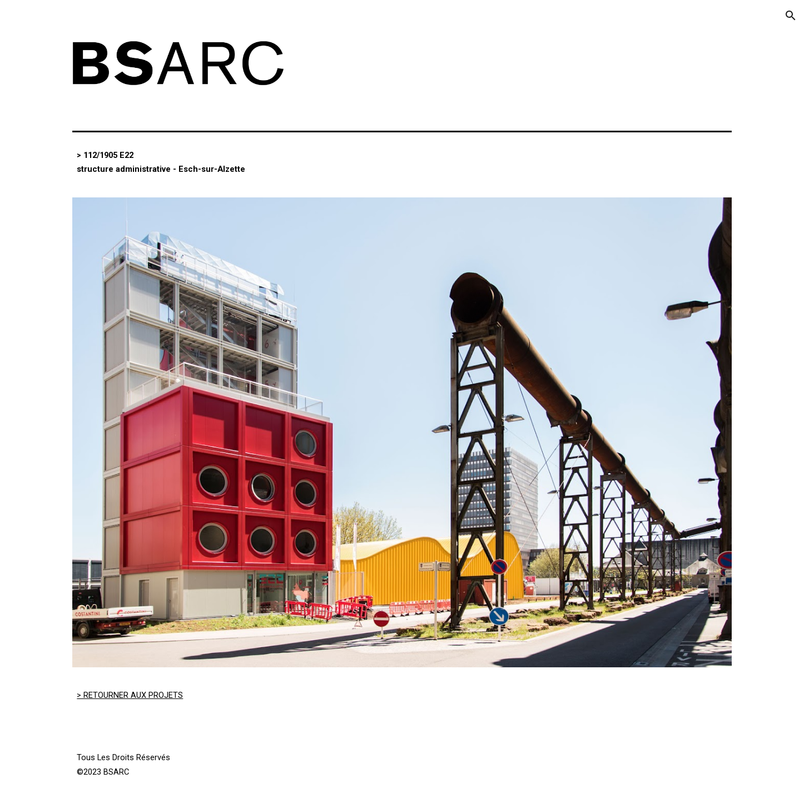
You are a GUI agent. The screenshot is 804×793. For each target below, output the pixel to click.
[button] (790, 15)
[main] (233, 162)
